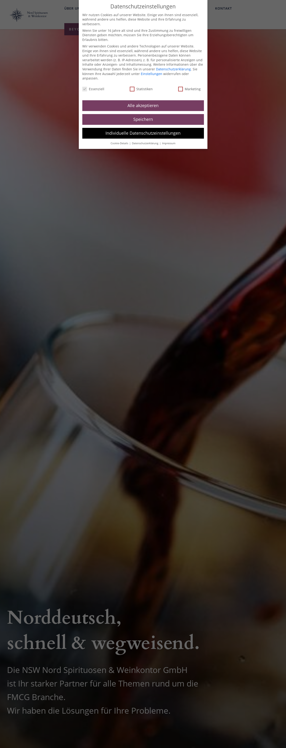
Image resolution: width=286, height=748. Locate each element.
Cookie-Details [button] (120, 138)
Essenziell (93, 85)
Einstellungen (151, 69)
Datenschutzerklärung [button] (145, 138)
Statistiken (141, 85)
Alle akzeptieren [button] (143, 101)
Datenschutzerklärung (173, 65)
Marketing (189, 85)
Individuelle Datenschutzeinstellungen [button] (143, 128)
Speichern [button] (143, 115)
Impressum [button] (168, 138)
